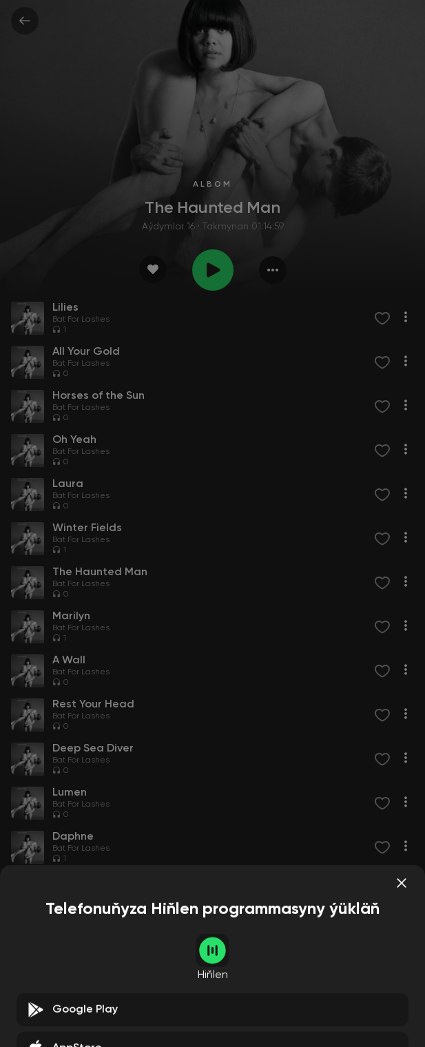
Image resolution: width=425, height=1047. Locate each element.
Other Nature (186, 893)
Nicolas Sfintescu (214, 981)
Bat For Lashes (81, 319)
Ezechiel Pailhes (145, 981)
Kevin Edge (135, 893)
